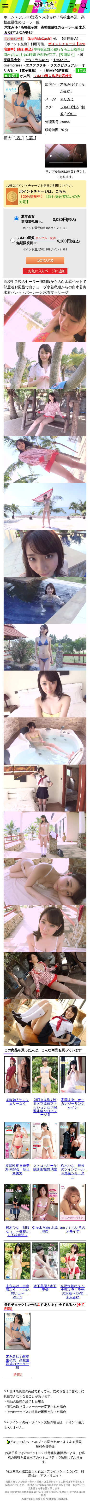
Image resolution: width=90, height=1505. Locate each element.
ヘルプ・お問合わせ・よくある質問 (57, 1442)
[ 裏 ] (31, 138)
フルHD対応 (28, 17)
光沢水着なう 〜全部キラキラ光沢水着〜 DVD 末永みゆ (73, 1291)
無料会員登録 (45, 1446)
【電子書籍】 (28, 71)
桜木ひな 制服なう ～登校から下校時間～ (17, 1231)
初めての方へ (17, 1442)
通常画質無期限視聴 (31, 218)
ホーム (9, 17)
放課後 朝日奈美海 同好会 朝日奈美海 (17, 1169)
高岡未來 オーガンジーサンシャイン (72, 1103)
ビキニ (71, 114)
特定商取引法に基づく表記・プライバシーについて (42, 1471)
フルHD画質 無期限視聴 (36, 240)
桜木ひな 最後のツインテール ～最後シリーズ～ (74, 1171)
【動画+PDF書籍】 (56, 71)
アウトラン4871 (37, 60)
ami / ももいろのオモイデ (72, 1229)
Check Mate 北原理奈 (45, 1229)
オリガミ (67, 99)
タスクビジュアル (63, 65)
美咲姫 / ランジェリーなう (17, 1101)
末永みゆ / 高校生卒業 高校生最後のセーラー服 (17, 1361)
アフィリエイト (51, 1475)
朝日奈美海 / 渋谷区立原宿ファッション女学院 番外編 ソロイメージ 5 (45, 1107)
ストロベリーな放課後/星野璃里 (45, 1167)
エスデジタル (36, 65)
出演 (51, 84)
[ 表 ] (18, 138)
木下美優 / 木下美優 (45, 1288)
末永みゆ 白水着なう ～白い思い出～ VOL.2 (17, 1291)
